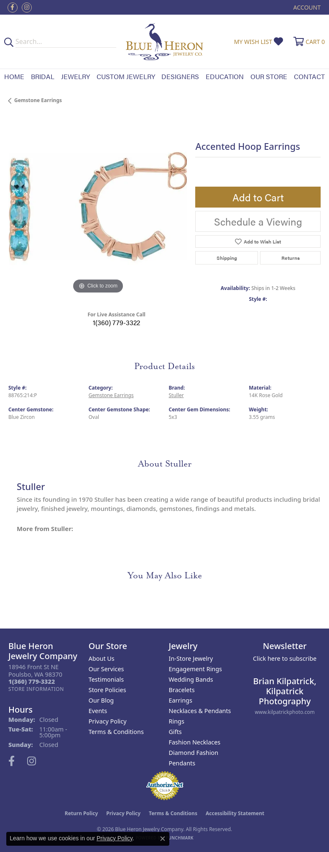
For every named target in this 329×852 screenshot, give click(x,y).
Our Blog (101, 700)
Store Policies (107, 690)
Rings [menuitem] (176, 721)
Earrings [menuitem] (180, 700)
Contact (309, 76)
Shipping (227, 258)
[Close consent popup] (162, 838)
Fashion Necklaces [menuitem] (195, 742)
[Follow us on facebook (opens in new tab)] (13, 8)
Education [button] (225, 76)
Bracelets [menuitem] (182, 690)
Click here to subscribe (284, 658)
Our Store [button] (268, 76)
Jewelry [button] (75, 76)
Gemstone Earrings (38, 100)
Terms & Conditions (116, 732)
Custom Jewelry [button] (126, 76)
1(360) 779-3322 (116, 322)
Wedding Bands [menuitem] (191, 679)
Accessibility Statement (235, 813)
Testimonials (106, 679)
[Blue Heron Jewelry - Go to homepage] (164, 42)
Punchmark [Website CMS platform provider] (180, 838)
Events (98, 711)
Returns (290, 258)
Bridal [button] (42, 76)
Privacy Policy (108, 721)
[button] (306, 7)
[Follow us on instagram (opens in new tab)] (27, 8)
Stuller (176, 395)
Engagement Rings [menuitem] (195, 669)
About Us (102, 658)
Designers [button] (180, 76)
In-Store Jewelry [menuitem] (191, 658)
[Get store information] (36, 689)
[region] (97, 206)
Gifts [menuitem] (175, 732)
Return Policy (81, 813)
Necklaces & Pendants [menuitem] (200, 711)
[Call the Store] (31, 681)
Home (14, 76)
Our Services (106, 669)
